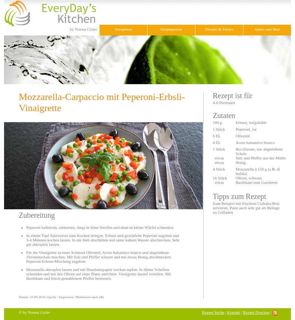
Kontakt (233, 312)
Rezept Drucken (256, 312)
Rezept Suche (213, 312)
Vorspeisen (123, 29)
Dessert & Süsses (219, 29)
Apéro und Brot (267, 29)
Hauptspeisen (171, 29)
